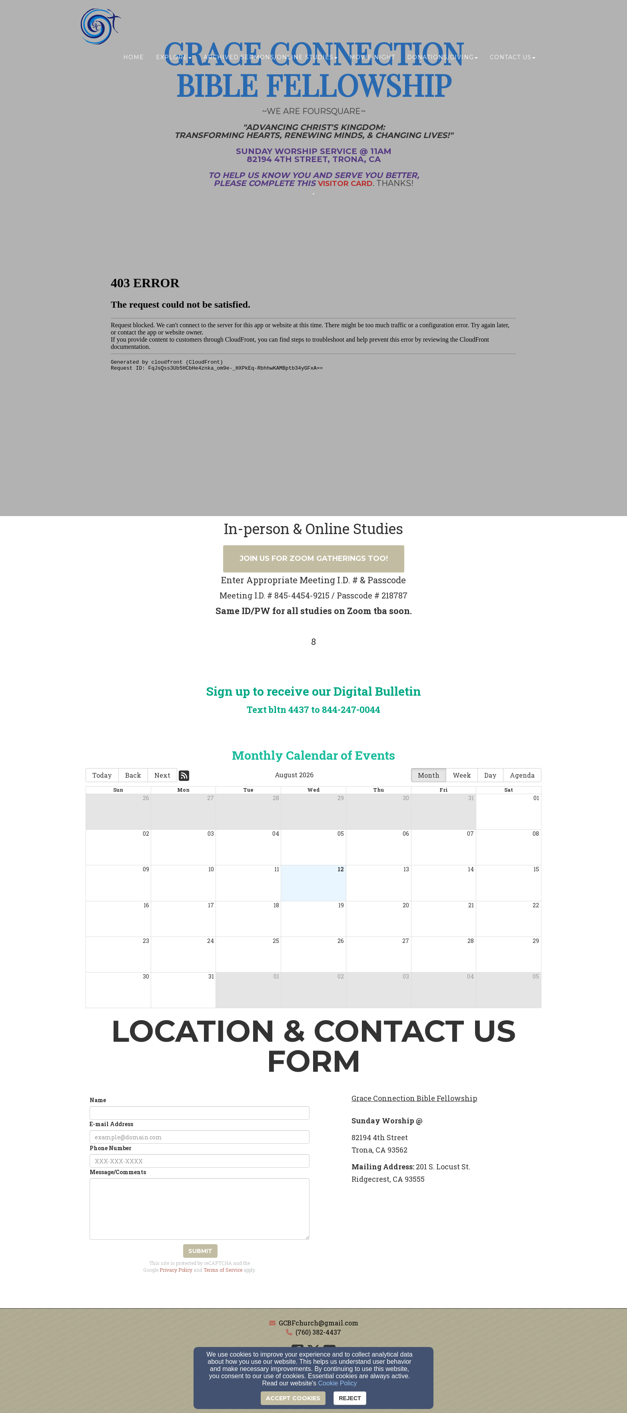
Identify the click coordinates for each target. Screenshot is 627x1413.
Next (162, 775)
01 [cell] (536, 798)
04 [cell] (275, 833)
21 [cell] (471, 905)
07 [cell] (470, 833)
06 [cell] (406, 833)
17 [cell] (211, 905)
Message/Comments (118, 1172)
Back (133, 775)
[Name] (200, 1113)
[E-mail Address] (200, 1137)
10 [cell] (211, 869)
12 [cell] (340, 869)
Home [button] (133, 58)
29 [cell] (340, 798)
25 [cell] (276, 941)
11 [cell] (276, 869)
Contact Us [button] (512, 58)
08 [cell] (536, 833)
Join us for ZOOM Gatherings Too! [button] (314, 558)
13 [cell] (406, 869)
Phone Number (111, 1148)
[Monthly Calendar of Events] (313, 757)
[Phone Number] (200, 1161)
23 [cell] (146, 941)
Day (490, 775)
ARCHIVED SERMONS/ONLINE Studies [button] (270, 58)
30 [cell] (406, 798)
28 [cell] (276, 798)
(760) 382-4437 (318, 1332)
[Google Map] (446, 1248)
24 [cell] (210, 941)
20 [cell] (406, 905)
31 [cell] (471, 798)
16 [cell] (146, 905)
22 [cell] (536, 905)
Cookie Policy (337, 1383)
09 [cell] (146, 869)
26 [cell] (146, 798)
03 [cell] (211, 833)
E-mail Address (111, 1124)
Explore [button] (174, 58)
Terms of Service (223, 1270)
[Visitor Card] (345, 183)
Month (428, 775)
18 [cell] (276, 905)
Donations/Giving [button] (442, 58)
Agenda (522, 775)
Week (462, 775)
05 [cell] (340, 833)
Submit (200, 1251)
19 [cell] (341, 905)
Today (102, 775)
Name (98, 1100)
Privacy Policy (176, 1270)
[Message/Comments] (200, 1209)
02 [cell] (146, 833)
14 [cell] (471, 869)
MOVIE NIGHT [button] (372, 58)
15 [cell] (536, 869)
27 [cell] (210, 798)
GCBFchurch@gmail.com (318, 1323)
